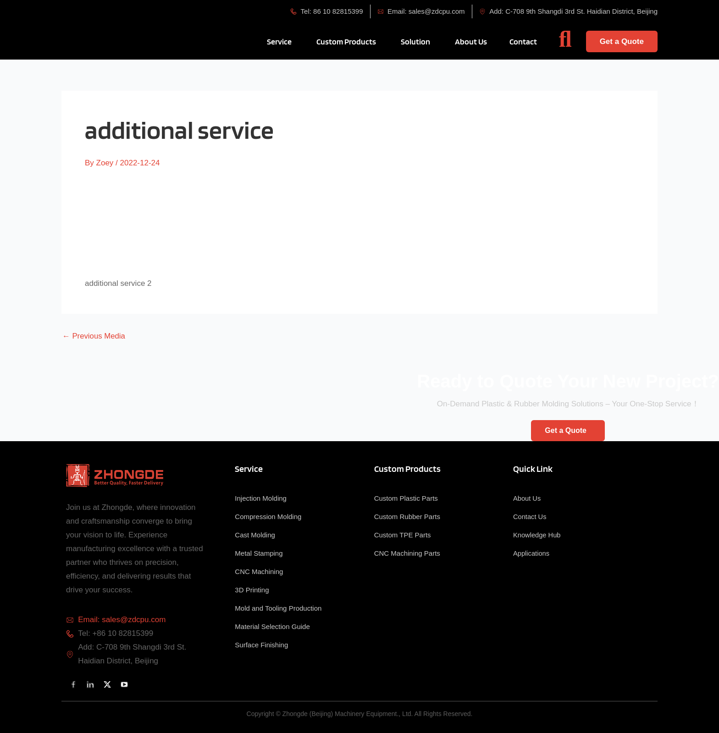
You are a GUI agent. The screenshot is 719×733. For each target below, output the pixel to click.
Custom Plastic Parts (406, 498)
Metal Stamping (258, 553)
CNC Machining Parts (407, 553)
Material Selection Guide (272, 626)
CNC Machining (259, 571)
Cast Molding (255, 535)
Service (249, 468)
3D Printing (252, 590)
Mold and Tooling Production (278, 608)
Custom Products (407, 468)
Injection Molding (261, 498)
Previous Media (94, 336)
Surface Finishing (261, 645)
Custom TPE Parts (402, 535)
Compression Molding (268, 516)
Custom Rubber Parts (407, 516)
